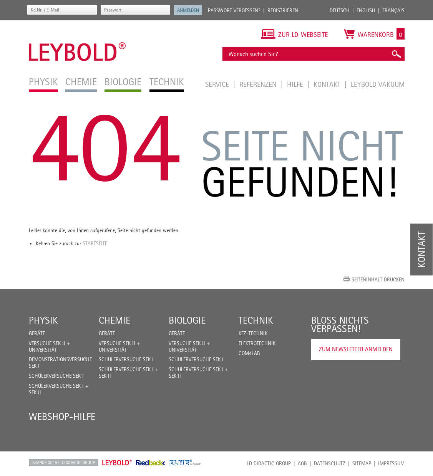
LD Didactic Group (269, 463)
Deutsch (340, 10)
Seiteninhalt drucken (378, 279)
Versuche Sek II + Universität (49, 346)
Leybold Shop (117, 462)
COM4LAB (249, 353)
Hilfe (296, 84)
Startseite (95, 243)
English (366, 10)
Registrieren (282, 10)
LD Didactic (63, 462)
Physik (43, 320)
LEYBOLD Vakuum (378, 84)
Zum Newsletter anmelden (356, 349)
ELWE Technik (185, 462)
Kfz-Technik (253, 333)
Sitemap (361, 463)
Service (218, 84)
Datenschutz (329, 463)
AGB (302, 463)
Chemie (114, 320)
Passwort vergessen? (234, 10)
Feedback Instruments (151, 462)
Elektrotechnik (257, 343)
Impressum (391, 463)
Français (393, 10)
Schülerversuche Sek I (56, 376)
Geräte (37, 333)
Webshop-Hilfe (62, 416)
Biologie (187, 320)
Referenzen (259, 84)
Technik (256, 320)
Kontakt (328, 84)
